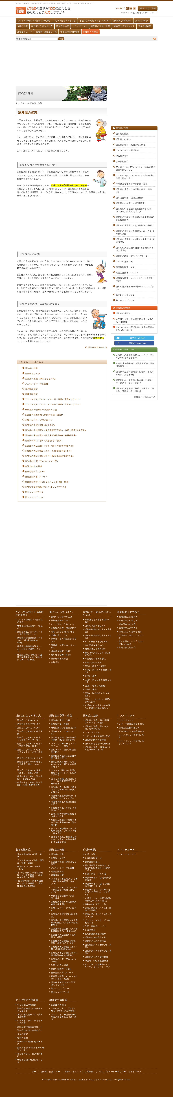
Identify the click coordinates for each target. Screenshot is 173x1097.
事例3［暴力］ (92, 676)
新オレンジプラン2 (34, 497)
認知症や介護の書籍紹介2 (29, 1030)
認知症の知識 (141, 20)
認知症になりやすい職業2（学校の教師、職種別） (29, 744)
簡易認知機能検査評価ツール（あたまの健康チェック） (30, 648)
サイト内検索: (23, 39)
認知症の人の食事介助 (95, 937)
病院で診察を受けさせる (62, 631)
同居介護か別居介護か (95, 649)
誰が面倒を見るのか (94, 645)
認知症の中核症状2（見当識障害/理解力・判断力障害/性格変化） (56, 430)
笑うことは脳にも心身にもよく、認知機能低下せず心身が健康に (63, 781)
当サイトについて (73, 1071)
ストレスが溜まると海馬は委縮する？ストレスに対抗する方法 (63, 772)
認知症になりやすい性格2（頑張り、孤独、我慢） (29, 771)
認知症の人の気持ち (122, 20)
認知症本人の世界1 (128, 624)
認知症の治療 (62, 26)
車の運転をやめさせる (95, 659)
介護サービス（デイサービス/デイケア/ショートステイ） (97, 892)
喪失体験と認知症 (127, 647)
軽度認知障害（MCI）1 (36, 477)
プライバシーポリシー (115, 1071)
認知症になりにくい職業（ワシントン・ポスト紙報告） (30, 752)
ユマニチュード (24, 32)
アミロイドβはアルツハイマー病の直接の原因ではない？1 (53, 399)
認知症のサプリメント (124, 26)
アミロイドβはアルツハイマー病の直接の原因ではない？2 (53, 404)
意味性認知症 (31, 394)
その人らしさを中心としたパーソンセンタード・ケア (97, 965)
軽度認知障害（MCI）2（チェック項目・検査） (48, 482)
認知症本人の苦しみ (128, 620)
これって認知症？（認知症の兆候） (34, 20)
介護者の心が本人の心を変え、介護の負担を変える (97, 706)
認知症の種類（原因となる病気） (41, 378)
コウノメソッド (80, 26)
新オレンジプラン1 (34, 492)
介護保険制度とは (93, 858)
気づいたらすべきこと (65, 20)
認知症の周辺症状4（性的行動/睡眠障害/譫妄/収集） (50, 456)
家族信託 (55, 662)
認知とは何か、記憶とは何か (39, 420)
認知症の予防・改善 (100, 26)
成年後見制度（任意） (61, 655)
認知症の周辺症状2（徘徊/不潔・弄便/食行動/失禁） (50, 446)
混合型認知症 (31, 389)
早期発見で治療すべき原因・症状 (41, 409)
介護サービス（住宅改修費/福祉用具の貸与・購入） (98, 899)
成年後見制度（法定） (61, 651)
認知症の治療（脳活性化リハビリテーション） (97, 748)
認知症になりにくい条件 (29, 728)
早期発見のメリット (60, 620)
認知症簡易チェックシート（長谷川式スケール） (30, 633)
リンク (99, 1071)
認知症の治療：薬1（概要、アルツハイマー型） (98, 721)
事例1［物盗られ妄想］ (96, 666)
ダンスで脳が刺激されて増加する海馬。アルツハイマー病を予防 (63, 830)
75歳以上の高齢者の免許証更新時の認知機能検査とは (135, 364)
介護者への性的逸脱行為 (96, 961)
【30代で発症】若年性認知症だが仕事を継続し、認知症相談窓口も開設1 (30, 874)
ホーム (126, 13)
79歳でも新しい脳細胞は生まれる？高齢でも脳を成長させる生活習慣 (64, 839)
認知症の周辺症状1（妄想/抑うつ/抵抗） (44, 440)
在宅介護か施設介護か (95, 934)
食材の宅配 (22, 1038)
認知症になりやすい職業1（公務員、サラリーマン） (30, 738)
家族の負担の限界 (93, 662)
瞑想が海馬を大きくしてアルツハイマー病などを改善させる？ (63, 764)
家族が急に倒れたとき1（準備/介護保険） (98, 909)
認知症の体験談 (90, 32)
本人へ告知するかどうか (96, 641)
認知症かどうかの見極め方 (97, 743)
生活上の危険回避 (33, 466)
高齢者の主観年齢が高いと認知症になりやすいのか (63, 797)
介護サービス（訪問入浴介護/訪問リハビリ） (97, 885)
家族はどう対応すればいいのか (94, 20)
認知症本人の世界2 (128, 628)
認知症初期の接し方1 (95, 626)
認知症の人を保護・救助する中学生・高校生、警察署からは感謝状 (135, 389)
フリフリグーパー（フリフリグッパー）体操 (63, 744)
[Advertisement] (86, 62)
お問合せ (137, 13)
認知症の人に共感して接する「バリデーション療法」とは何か (63, 789)
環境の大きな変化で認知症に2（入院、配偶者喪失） (30, 783)
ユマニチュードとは (128, 854)
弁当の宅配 (22, 1034)
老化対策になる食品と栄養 (63, 728)
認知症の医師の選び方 (95, 740)
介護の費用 (90, 930)
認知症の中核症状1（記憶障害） (40, 425)
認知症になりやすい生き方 (30, 758)
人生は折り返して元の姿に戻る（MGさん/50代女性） (134, 320)
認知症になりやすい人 (42, 26)
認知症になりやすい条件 (29, 724)
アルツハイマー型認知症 (36, 384)
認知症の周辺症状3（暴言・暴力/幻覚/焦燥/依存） (49, 451)
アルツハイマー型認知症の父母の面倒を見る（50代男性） (135, 328)
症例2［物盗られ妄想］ (96, 686)
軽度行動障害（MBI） (35, 471)
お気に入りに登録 (147, 8)
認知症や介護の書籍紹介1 (29, 1027)
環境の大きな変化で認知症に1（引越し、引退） (30, 777)
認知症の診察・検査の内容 (63, 628)
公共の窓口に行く (59, 635)
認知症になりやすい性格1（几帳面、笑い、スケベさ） (29, 764)
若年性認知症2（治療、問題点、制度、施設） (30, 861)
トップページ (22, 103)
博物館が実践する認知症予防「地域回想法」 (63, 757)
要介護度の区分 (92, 862)
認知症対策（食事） (60, 724)
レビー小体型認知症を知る (97, 736)
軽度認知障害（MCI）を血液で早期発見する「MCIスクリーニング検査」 (30, 657)
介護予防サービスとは (95, 874)
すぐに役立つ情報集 (70, 32)
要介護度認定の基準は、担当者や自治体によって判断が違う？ (97, 867)
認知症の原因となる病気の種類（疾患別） (45, 415)
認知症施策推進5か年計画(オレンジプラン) (45, 487)
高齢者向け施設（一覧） (96, 904)
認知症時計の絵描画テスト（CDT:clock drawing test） (30, 640)
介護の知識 (22, 26)
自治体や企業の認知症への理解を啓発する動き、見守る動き (135, 373)
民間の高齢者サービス (95, 926)
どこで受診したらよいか (62, 624)
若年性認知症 (144, 26)
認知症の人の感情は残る (130, 631)
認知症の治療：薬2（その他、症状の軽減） (97, 727)
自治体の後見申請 (59, 658)
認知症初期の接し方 (97, 347)
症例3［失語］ (92, 689)
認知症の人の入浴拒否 (95, 941)
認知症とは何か (32, 373)
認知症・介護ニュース (46, 32)
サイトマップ (151, 13)
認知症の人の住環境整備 (96, 957)
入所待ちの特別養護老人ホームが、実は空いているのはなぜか (135, 356)
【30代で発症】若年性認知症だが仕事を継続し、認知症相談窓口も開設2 (30, 883)
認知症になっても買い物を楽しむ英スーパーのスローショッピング (135, 381)
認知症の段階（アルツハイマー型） (42, 461)
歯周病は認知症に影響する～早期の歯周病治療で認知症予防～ (63, 822)
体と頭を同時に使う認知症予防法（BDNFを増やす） (63, 738)
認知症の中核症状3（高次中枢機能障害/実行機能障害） (51, 435)
